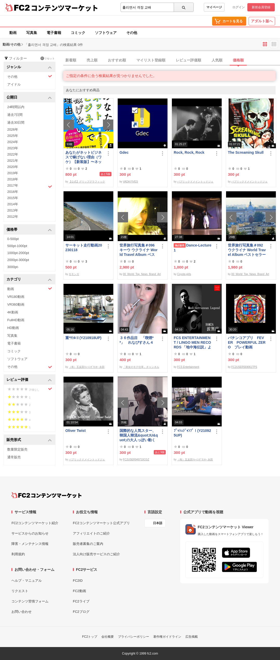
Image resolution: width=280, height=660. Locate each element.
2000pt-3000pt (18, 260)
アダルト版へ (262, 21)
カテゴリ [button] (29, 279)
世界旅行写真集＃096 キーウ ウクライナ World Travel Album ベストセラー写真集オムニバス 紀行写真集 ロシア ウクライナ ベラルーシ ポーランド (139, 250)
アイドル (14, 84)
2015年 (12, 198)
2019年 (12, 173)
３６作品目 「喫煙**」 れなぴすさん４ (136, 340)
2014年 (12, 204)
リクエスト (19, 591)
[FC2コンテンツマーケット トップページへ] (46, 495)
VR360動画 (15, 304)
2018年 (12, 179)
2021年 (12, 161)
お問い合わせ (21, 612)
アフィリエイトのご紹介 (91, 533)
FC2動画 (79, 591)
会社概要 (107, 636)
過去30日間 (15, 122)
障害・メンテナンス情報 (29, 544)
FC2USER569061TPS (244, 367)
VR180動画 (15, 297)
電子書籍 (54, 33)
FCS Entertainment (188, 367)
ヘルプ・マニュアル (26, 580)
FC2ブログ (81, 612)
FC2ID (78, 580)
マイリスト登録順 (150, 60)
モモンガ (74, 274)
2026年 (12, 129)
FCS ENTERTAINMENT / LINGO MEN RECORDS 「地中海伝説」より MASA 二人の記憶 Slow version (193, 342)
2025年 (12, 136)
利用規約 (18, 554)
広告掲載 (191, 636)
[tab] (171, 60)
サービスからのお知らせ (29, 533)
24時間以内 (15, 107)
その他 (131, 33)
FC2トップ (89, 636)
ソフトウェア (106, 33)
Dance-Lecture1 (192, 247)
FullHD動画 (15, 320)
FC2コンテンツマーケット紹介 (34, 523)
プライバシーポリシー (133, 636)
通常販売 (14, 457)
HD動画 (13, 328)
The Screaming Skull (246, 152)
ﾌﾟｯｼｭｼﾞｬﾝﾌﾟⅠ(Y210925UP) (192, 433)
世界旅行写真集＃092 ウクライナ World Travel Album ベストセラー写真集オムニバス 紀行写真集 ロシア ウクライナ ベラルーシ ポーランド (247, 250)
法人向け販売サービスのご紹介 (96, 554)
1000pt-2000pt (18, 253)
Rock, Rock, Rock (189, 152)
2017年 (29, 186)
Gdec (124, 152)
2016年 (12, 192)
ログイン (238, 7)
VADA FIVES (130, 181)
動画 (13, 33)
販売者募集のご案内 (88, 544)
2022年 (12, 154)
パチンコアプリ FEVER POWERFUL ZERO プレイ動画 (246, 342)
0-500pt (13, 239)
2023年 (12, 148)
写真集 (31, 33)
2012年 (12, 217)
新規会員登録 (261, 7)
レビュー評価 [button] (29, 379)
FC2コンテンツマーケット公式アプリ (101, 523)
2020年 (12, 167)
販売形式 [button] (29, 440)
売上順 (92, 60)
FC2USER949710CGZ (136, 459)
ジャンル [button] (29, 67)
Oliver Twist (75, 431)
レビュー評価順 (188, 60)
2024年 (12, 142)
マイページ (214, 7)
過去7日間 (15, 115)
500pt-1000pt (17, 246)
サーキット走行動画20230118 (83, 247)
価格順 (238, 60)
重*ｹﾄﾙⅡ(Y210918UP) (83, 338)
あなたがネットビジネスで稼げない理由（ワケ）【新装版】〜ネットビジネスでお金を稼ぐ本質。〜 (83, 157)
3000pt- (13, 267)
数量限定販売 (17, 449)
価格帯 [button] (29, 229)
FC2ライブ (81, 601)
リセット (47, 58)
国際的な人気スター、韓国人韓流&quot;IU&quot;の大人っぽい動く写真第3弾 (139, 435)
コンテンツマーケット (64, 8)
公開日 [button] (29, 97)
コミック (78, 33)
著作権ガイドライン (167, 636)
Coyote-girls (184, 274)
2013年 (12, 210)
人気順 (217, 60)
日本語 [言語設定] (157, 523)
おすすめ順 (117, 60)
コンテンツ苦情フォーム (29, 601)
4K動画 (12, 312)
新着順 (70, 60)
